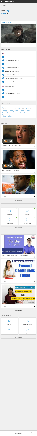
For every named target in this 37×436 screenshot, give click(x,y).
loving (10, 115)
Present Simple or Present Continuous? (10, 304)
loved (23, 108)
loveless (29, 108)
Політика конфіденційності (20, 432)
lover (17, 111)
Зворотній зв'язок (33, 432)
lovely (11, 111)
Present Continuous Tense (7, 280)
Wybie (5, 44)
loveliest (5, 111)
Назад (4, 5)
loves (28, 111)
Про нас (27, 432)
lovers (22, 111)
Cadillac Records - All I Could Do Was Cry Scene (11, 145)
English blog (12, 432)
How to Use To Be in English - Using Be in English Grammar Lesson (15, 255)
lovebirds (17, 108)
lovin (4, 115)
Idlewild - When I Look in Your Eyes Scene (10, 170)
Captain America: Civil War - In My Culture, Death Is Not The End (15, 195)
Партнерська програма (5, 432)
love (10, 108)
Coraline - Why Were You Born (7, 22)
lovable (4, 108)
